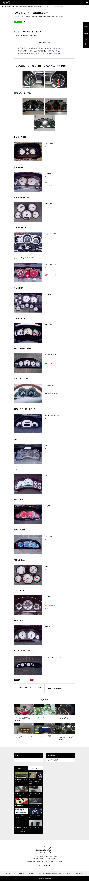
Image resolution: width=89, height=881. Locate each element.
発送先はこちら (59, 48)
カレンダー (70, 873)
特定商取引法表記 (51, 873)
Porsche (49, 16)
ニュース (41, 873)
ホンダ (53, 16)
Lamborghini (34, 16)
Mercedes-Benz (42, 16)
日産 (62, 16)
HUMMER (27, 16)
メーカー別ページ (31, 873)
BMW (57, 705)
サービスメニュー (11, 873)
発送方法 (61, 873)
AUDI (57, 724)
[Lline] (18, 22)
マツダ (58, 16)
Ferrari (22, 16)
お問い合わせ (79, 873)
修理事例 (21, 873)
